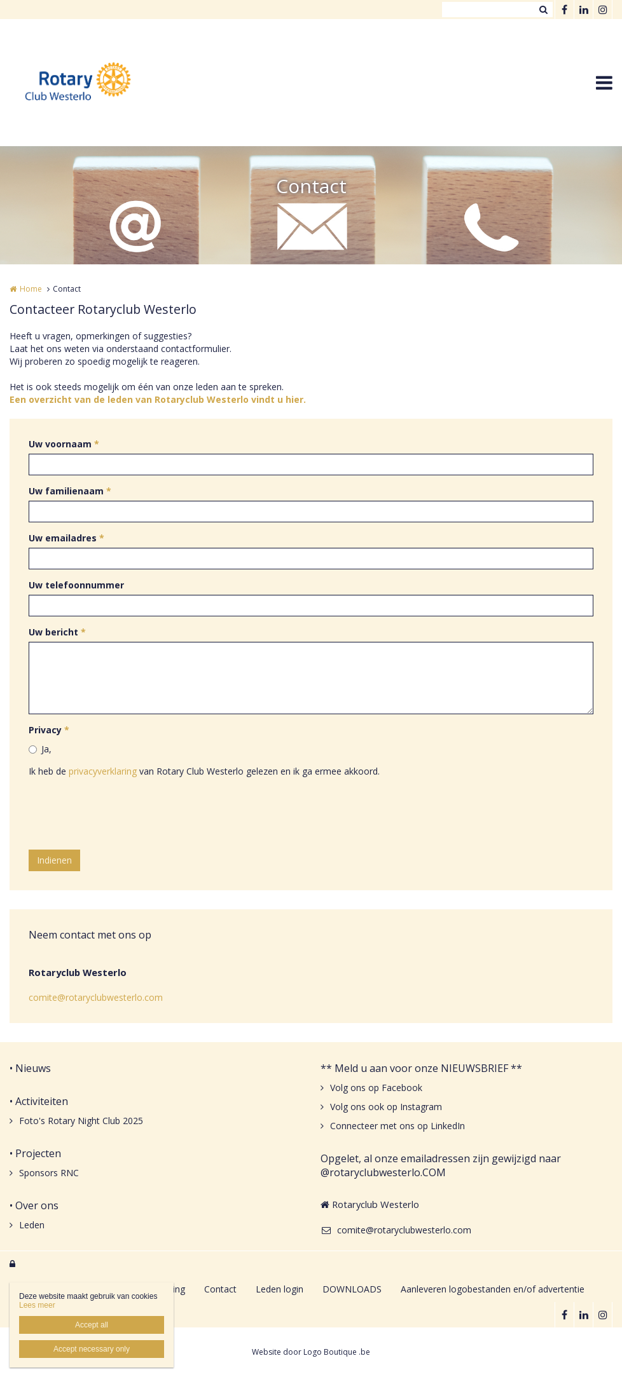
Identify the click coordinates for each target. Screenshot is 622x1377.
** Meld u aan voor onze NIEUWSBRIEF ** (421, 1068)
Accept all (91, 1324)
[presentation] (125, 815)
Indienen (54, 860)
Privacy (49, 730)
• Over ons (34, 1205)
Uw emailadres (66, 538)
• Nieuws (30, 1068)
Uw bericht (57, 632)
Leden (32, 1225)
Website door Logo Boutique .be (311, 1351)
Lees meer (37, 1305)
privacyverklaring (103, 771)
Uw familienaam (70, 491)
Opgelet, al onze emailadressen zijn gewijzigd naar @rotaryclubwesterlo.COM (441, 1165)
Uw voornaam (64, 444)
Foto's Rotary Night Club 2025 (81, 1121)
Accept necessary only (91, 1349)
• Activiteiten (39, 1101)
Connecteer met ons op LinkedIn (397, 1126)
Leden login (279, 1289)
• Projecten (35, 1153)
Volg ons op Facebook (376, 1088)
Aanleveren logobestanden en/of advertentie (492, 1289)
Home (31, 288)
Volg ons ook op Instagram (386, 1107)
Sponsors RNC (49, 1173)
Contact (220, 1289)
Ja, (46, 749)
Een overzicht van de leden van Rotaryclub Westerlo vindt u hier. (158, 399)
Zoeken (543, 9)
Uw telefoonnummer (76, 585)
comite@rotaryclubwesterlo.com (96, 997)
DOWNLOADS (352, 1289)
